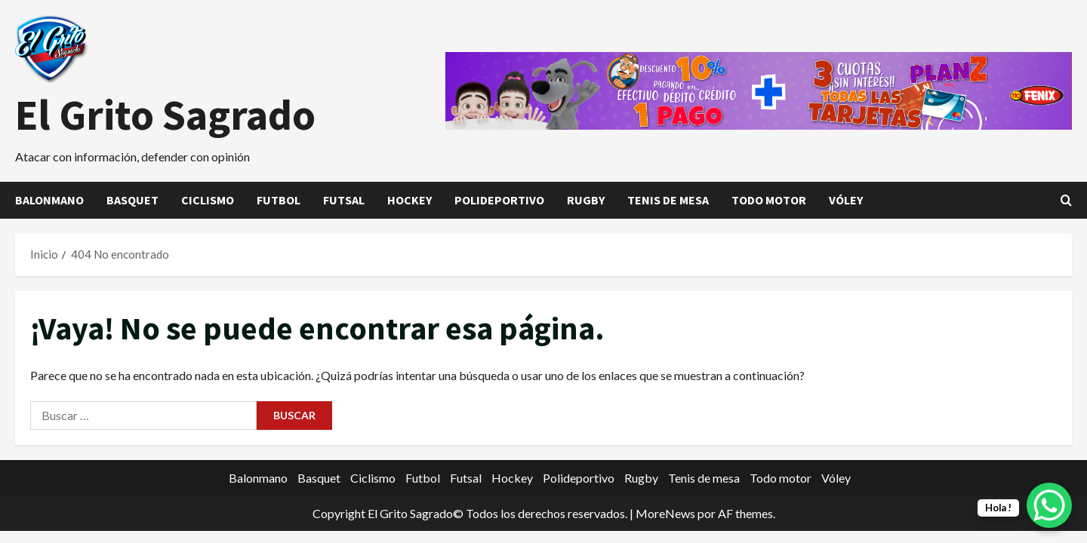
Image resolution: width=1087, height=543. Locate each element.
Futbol (278, 199)
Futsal (344, 199)
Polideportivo (499, 199)
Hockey (409, 199)
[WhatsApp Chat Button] (1049, 505)
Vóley (846, 199)
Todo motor (768, 199)
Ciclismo (207, 199)
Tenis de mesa (668, 199)
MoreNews (665, 513)
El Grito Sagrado (165, 114)
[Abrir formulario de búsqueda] (1066, 200)
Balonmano (49, 199)
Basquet (132, 199)
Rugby (586, 199)
